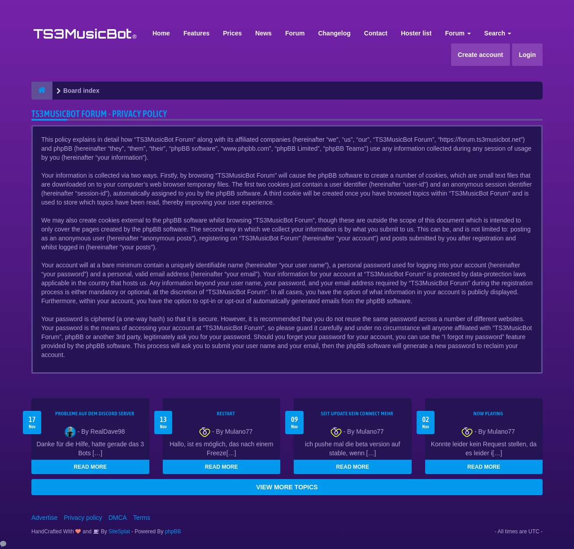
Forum (295, 33)
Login (527, 54)
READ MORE (90, 467)
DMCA (118, 517)
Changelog (334, 33)
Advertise (44, 517)
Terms (141, 517)
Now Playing (488, 413)
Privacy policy (83, 517)
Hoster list (416, 33)
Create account (480, 54)
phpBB (173, 531)
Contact (375, 33)
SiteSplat (118, 531)
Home (161, 33)
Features (196, 33)
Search (498, 33)
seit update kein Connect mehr (357, 413)
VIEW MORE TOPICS (286, 487)
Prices (232, 33)
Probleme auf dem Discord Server (95, 413)
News (263, 33)
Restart (226, 413)
